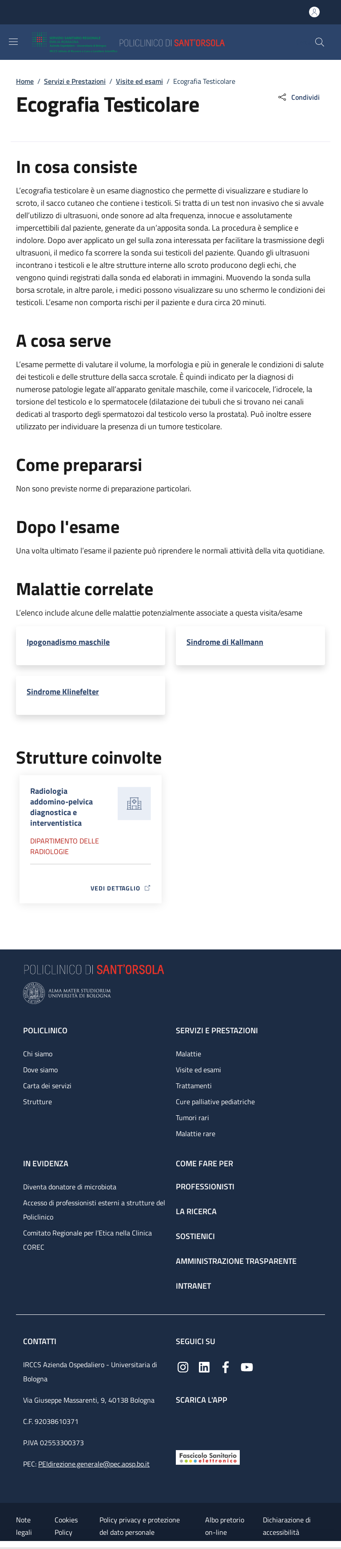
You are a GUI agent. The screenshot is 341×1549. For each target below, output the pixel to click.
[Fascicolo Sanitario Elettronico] (208, 1457)
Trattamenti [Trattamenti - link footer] (194, 1085)
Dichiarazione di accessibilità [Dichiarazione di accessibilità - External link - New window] (287, 1525)
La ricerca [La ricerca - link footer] (196, 1211)
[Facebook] (225, 1367)
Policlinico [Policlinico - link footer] (45, 1030)
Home (25, 81)
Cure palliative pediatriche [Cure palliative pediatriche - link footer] (215, 1101)
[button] (319, 42)
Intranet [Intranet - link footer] (193, 1286)
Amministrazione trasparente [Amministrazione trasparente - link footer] (236, 1261)
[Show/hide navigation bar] (13, 41)
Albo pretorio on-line (224, 1525)
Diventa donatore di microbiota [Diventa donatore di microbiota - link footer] (69, 1186)
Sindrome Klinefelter (63, 692)
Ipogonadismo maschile (68, 642)
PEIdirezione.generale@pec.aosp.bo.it (94, 1464)
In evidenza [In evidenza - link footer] (45, 1163)
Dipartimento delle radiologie (64, 846)
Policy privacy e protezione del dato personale (139, 1525)
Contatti (40, 1341)
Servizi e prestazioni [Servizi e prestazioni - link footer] (217, 1030)
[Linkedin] (204, 1367)
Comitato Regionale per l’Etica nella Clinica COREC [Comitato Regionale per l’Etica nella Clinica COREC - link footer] (87, 1239)
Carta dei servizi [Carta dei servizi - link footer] (47, 1085)
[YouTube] (247, 1367)
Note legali (24, 1525)
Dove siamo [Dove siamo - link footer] (40, 1069)
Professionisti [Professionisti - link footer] (205, 1186)
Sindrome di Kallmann (224, 642)
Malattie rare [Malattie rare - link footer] (195, 1133)
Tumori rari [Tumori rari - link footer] (192, 1117)
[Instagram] (183, 1367)
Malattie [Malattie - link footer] (188, 1053)
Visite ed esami (139, 81)
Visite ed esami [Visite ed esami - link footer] (198, 1069)
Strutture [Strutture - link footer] (37, 1101)
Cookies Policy (66, 1525)
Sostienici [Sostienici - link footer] (195, 1236)
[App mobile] (183, 1425)
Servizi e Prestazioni (75, 81)
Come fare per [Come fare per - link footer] (204, 1163)
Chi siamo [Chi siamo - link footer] (37, 1053)
